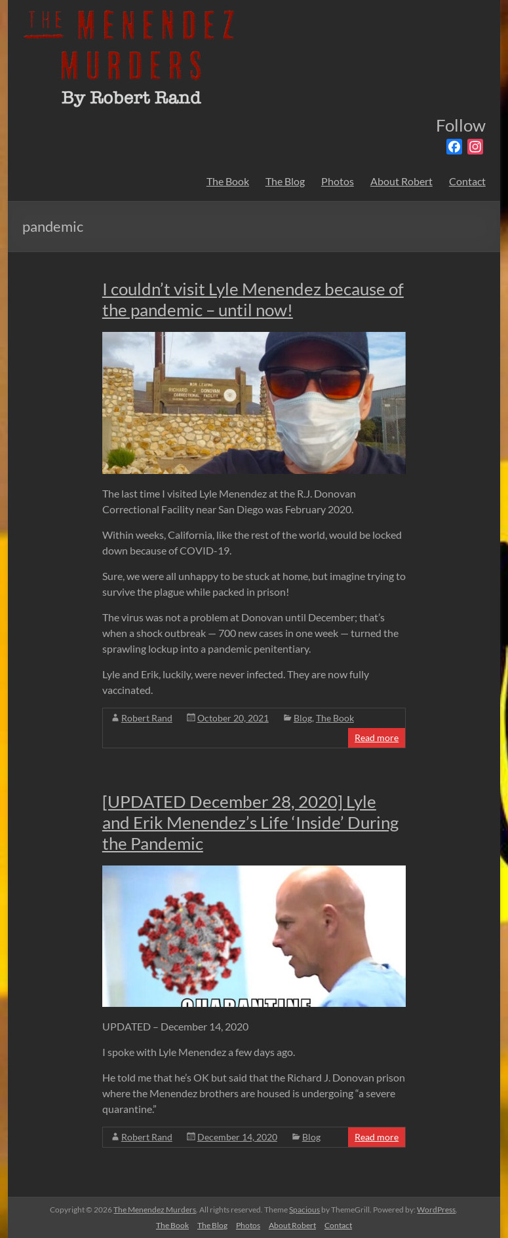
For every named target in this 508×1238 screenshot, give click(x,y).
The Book (227, 181)
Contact (467, 181)
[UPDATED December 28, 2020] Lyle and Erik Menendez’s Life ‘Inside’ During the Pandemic (250, 822)
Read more (377, 737)
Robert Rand (146, 717)
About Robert (401, 181)
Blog (303, 717)
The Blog (285, 181)
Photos (337, 181)
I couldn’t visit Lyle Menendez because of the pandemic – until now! (253, 299)
